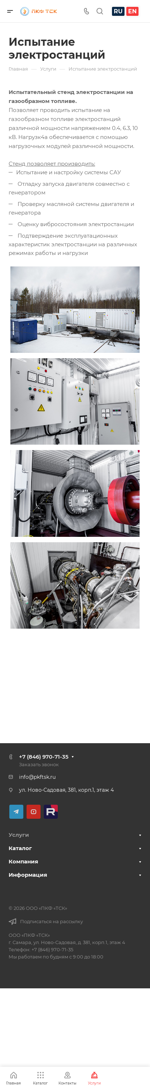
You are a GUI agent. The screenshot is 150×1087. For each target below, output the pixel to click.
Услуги (19, 834)
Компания (23, 861)
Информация (28, 874)
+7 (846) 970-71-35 (44, 756)
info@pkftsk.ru (37, 777)
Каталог (20, 848)
